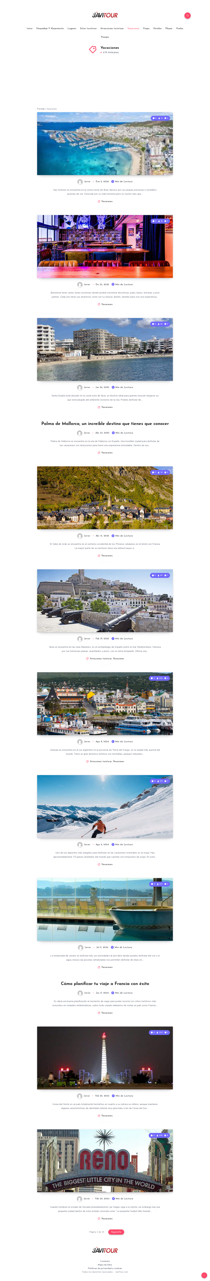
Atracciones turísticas (112, 28)
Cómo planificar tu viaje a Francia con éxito (105, 984)
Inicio (29, 28)
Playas (168, 28)
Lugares (72, 28)
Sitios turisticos (88, 28)
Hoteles (157, 28)
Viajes (146, 28)
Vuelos (179, 28)
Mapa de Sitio (105, 1264)
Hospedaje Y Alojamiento (50, 28)
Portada (41, 109)
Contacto (105, 1261)
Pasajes (105, 37)
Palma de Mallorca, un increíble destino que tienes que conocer (105, 424)
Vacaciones (133, 28)
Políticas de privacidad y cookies (105, 1268)
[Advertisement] (105, 85)
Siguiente (116, 1232)
